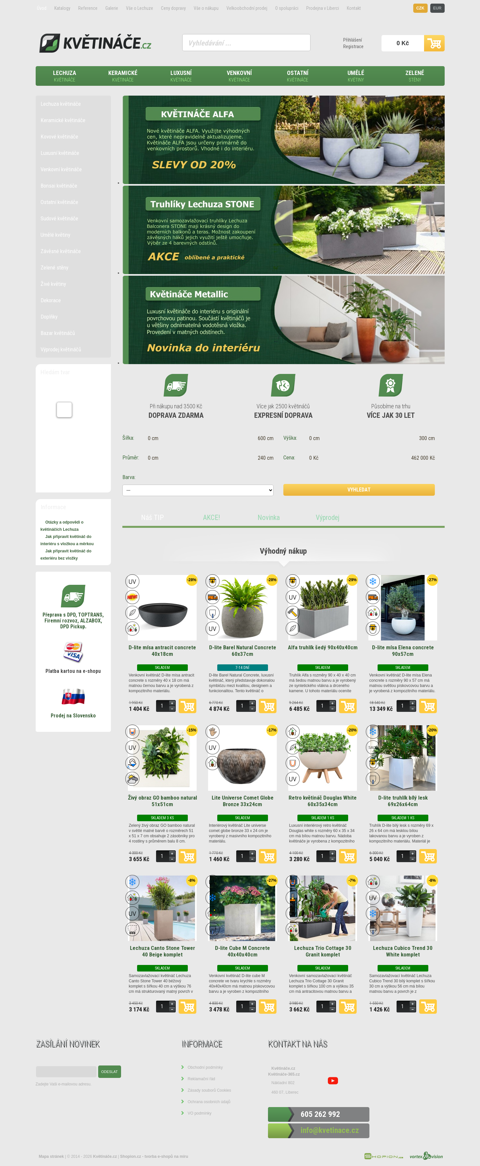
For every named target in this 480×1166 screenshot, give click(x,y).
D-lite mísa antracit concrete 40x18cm (162, 650)
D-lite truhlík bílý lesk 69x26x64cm (403, 800)
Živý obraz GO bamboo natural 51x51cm (162, 800)
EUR (437, 8)
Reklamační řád (201, 1079)
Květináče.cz (283, 1068)
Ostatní (298, 76)
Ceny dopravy (173, 8)
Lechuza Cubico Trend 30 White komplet (403, 951)
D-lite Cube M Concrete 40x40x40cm (242, 951)
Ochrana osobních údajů (209, 1102)
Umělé (356, 76)
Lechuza (65, 76)
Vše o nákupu (206, 8)
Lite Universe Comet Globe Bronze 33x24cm (243, 800)
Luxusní (181, 76)
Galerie (111, 8)
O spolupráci (286, 8)
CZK (420, 8)
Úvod (41, 8)
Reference (88, 8)
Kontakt (354, 8)
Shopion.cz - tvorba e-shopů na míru (154, 1156)
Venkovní (239, 76)
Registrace (353, 46)
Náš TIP (152, 517)
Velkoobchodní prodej (246, 8)
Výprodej (327, 517)
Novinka (269, 517)
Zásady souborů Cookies (209, 1090)
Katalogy (62, 8)
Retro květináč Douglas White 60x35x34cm (323, 800)
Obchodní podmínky (205, 1067)
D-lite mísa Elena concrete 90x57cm (403, 650)
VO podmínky (200, 1113)
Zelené (415, 76)
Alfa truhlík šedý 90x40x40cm (323, 647)
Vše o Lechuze (139, 8)
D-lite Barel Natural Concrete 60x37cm (242, 650)
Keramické (123, 76)
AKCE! (211, 517)
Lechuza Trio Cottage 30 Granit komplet (322, 951)
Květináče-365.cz (284, 1074)
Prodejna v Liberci (322, 8)
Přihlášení (352, 40)
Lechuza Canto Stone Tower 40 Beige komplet (162, 951)
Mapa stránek (51, 1156)
